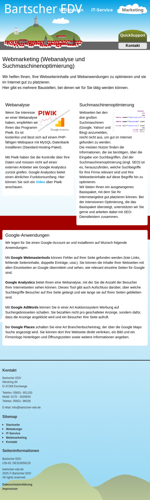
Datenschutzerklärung (17, 484)
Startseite (13, 424)
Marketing (133, 9)
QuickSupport (132, 35)
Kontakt (133, 46)
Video (40, 182)
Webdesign (14, 429)
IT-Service (102, 9)
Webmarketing (16, 437)
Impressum (10, 488)
